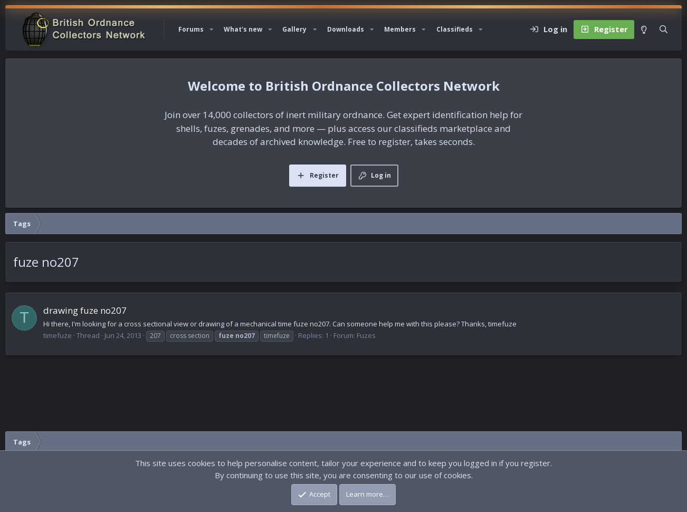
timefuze (57, 335)
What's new (243, 29)
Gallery (294, 29)
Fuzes (366, 335)
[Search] (663, 29)
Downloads (345, 29)
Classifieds (454, 29)
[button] (211, 29)
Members (400, 29)
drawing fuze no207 (85, 310)
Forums (191, 29)
